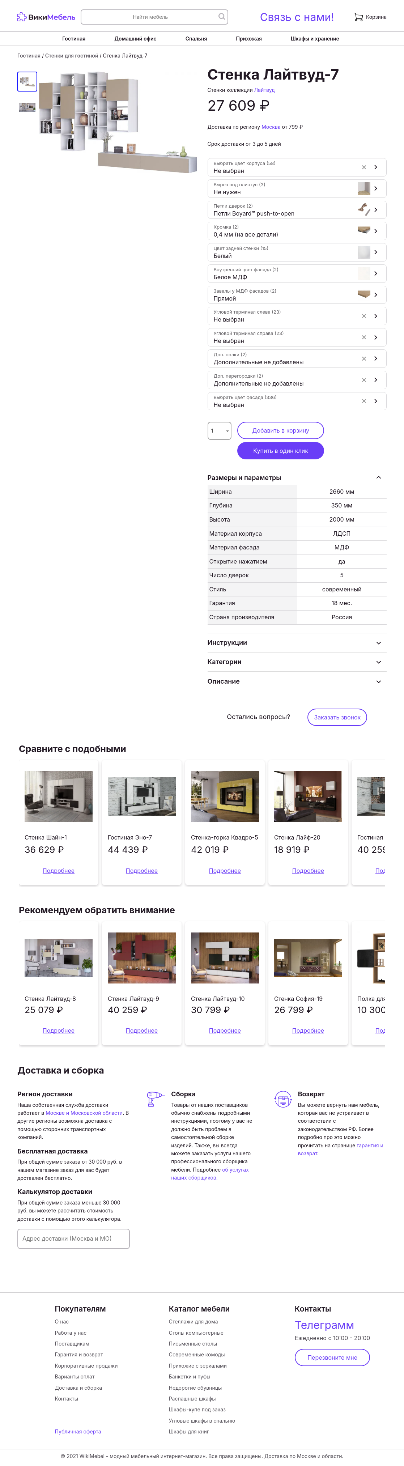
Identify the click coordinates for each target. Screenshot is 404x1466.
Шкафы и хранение (315, 38)
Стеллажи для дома (193, 1321)
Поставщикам (72, 1343)
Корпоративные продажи (86, 1366)
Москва (270, 127)
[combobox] (220, 431)
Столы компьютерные (196, 1333)
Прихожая (249, 38)
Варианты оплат (75, 1376)
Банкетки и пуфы (189, 1376)
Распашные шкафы (192, 1398)
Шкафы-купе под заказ (197, 1409)
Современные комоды (197, 1354)
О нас (62, 1321)
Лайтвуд (264, 90)
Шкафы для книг (189, 1431)
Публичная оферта (78, 1431)
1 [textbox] (212, 431)
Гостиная (73, 38)
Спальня (196, 38)
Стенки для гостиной (71, 55)
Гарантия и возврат (79, 1354)
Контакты (66, 1398)
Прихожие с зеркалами (198, 1366)
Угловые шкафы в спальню (202, 1421)
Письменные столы (193, 1343)
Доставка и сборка (78, 1388)
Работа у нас (71, 1333)
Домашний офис (135, 38)
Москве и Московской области (84, 1113)
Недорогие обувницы (195, 1388)
